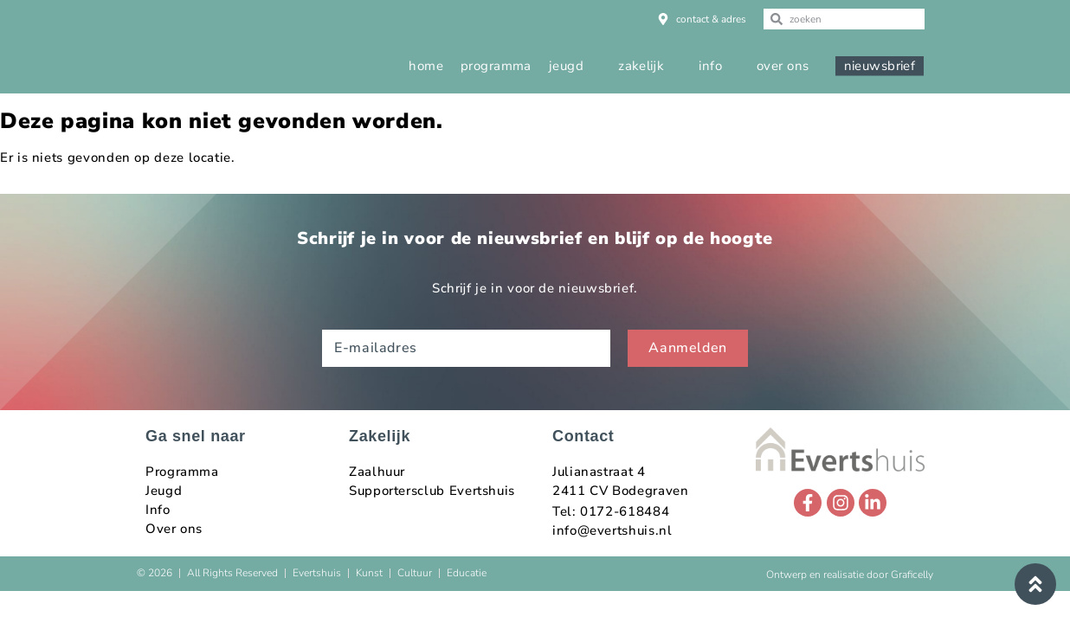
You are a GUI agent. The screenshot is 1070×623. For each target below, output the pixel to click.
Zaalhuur (377, 471)
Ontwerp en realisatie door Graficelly (849, 574)
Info (158, 509)
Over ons (174, 528)
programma (496, 65)
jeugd (566, 65)
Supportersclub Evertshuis (432, 490)
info (710, 65)
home (426, 65)
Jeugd (163, 490)
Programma (182, 471)
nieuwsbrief (880, 65)
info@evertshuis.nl (612, 530)
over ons (783, 65)
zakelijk (641, 65)
